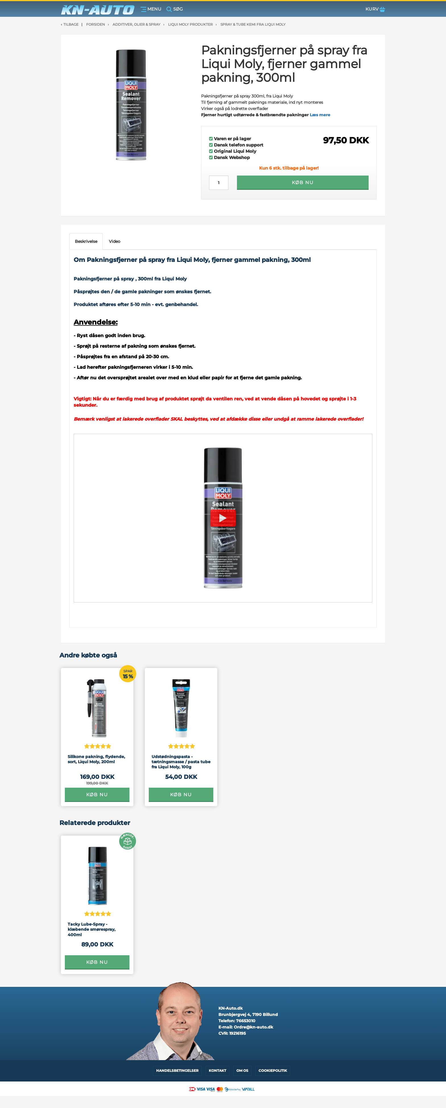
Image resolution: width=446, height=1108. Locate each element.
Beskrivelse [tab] (86, 241)
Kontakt (217, 1070)
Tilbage (71, 24)
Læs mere (320, 114)
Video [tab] (114, 241)
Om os (242, 1070)
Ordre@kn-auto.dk (253, 1027)
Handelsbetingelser (177, 1070)
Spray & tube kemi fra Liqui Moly (253, 24)
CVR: (232, 1033)
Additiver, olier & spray (136, 24)
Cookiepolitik (273, 1070)
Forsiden (95, 24)
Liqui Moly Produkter (190, 24)
